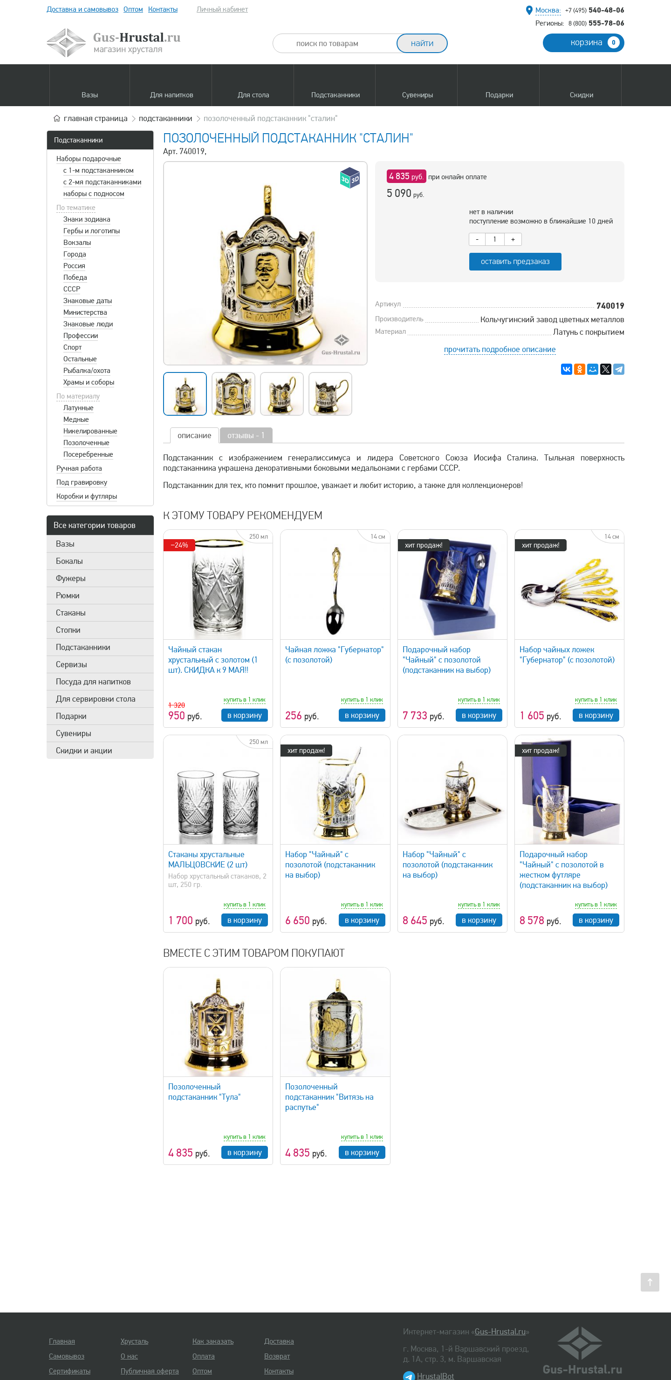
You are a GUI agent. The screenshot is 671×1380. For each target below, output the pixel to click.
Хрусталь (134, 1341)
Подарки (71, 716)
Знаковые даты (87, 300)
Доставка (279, 1341)
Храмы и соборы (88, 382)
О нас (129, 1356)
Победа (75, 277)
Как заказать (212, 1341)
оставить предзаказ (515, 261)
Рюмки (68, 595)
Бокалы (69, 561)
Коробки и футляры (86, 496)
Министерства (85, 312)
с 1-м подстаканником (98, 170)
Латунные (78, 408)
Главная (62, 1341)
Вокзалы (77, 242)
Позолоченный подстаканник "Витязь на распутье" (329, 1097)
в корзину (244, 715)
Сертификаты (69, 1371)
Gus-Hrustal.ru (500, 1331)
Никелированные (90, 431)
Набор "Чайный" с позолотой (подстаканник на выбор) (330, 864)
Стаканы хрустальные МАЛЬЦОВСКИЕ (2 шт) (207, 859)
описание (195, 435)
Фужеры (71, 578)
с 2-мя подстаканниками (102, 182)
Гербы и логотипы (91, 231)
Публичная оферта (150, 1371)
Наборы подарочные (88, 158)
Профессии (80, 335)
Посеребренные (88, 454)
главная (96, 118)
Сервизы (71, 664)
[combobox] (343, 43)
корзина (595, 42)
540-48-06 (594, 9)
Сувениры (73, 733)
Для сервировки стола (96, 699)
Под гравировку (81, 482)
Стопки (68, 630)
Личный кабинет (222, 9)
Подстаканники (78, 140)
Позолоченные (86, 442)
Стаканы (71, 613)
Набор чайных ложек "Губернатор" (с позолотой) (567, 654)
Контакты (163, 9)
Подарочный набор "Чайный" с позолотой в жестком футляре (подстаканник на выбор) (564, 869)
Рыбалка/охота (86, 370)
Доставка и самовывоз (82, 9)
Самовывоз (66, 1356)
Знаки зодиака (86, 219)
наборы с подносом (93, 193)
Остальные (80, 359)
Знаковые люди (88, 324)
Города (74, 254)
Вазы (65, 544)
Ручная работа (79, 468)
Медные (76, 419)
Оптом (133, 9)
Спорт (72, 347)
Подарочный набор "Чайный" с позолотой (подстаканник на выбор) (447, 659)
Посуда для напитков (93, 681)
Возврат (277, 1356)
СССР (71, 289)
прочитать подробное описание (500, 349)
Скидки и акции (84, 750)
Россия (74, 266)
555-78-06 (596, 22)
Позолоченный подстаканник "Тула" (204, 1092)
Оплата (203, 1356)
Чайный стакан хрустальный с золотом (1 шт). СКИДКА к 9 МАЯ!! (213, 659)
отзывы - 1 (246, 435)
